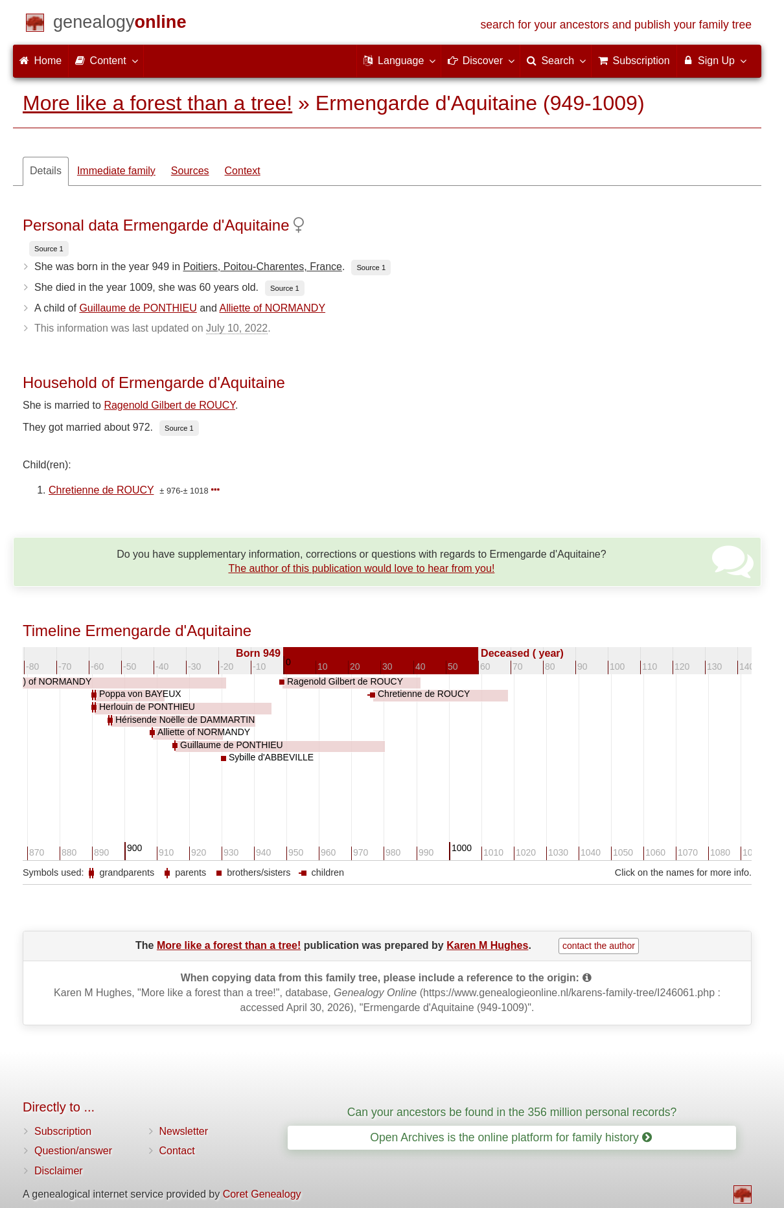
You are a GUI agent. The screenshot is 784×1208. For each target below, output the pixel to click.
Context (242, 170)
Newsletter (184, 1131)
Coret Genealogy (262, 1194)
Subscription (62, 1131)
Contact (177, 1150)
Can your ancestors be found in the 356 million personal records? (512, 1112)
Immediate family (116, 170)
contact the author (598, 945)
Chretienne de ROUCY (101, 490)
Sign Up (714, 60)
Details (46, 170)
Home (40, 60)
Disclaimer (58, 1170)
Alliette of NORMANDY (272, 307)
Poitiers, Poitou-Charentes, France (262, 266)
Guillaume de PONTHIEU (137, 307)
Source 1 (48, 249)
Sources (190, 170)
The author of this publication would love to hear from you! (361, 568)
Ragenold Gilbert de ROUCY (169, 405)
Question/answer (73, 1150)
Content (105, 60)
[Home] (120, 24)
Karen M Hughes (487, 945)
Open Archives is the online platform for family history (511, 1137)
